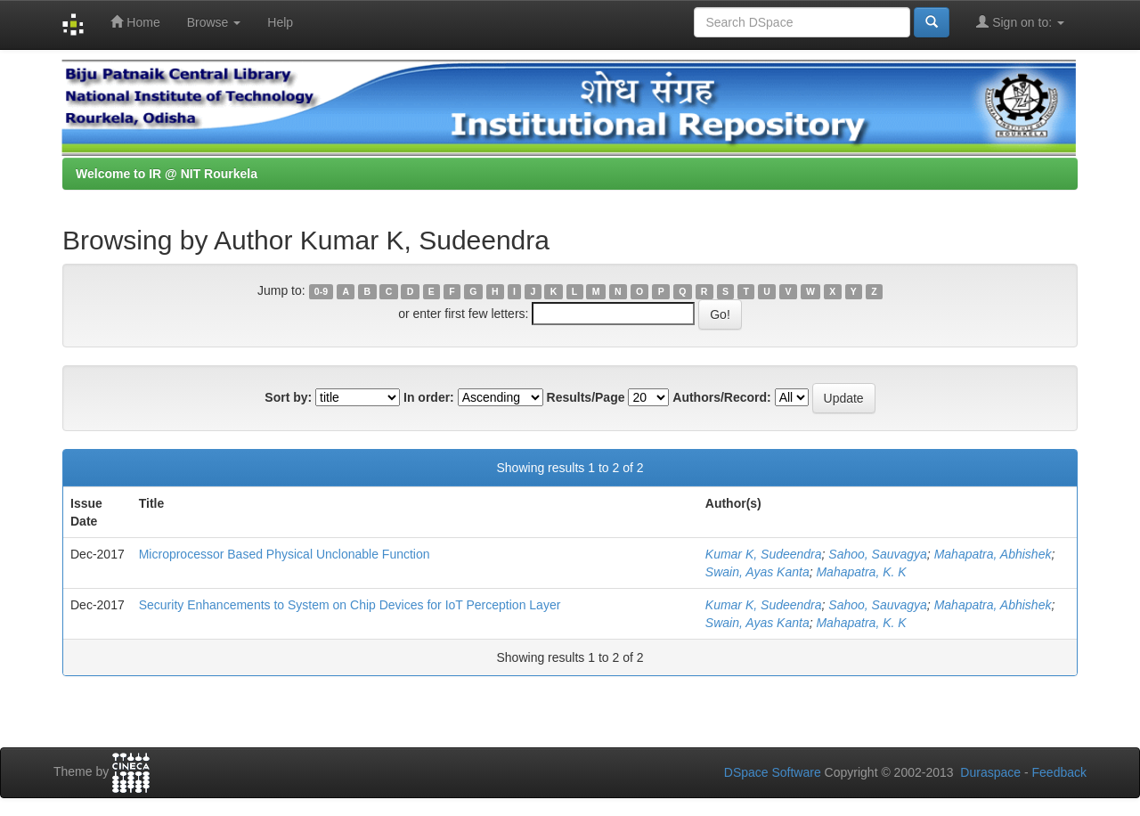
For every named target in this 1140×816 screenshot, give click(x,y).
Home (134, 21)
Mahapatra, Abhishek (993, 554)
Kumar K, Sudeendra (763, 554)
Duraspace (990, 772)
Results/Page (586, 397)
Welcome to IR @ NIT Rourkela (166, 174)
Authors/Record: (721, 397)
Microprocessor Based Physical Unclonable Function (284, 554)
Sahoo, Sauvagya (877, 554)
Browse (214, 22)
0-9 (321, 291)
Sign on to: (1020, 21)
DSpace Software (772, 772)
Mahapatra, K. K (861, 572)
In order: (428, 397)
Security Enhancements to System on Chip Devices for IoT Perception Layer (350, 605)
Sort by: (288, 397)
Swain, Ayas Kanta (757, 572)
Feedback (1059, 772)
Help (280, 22)
